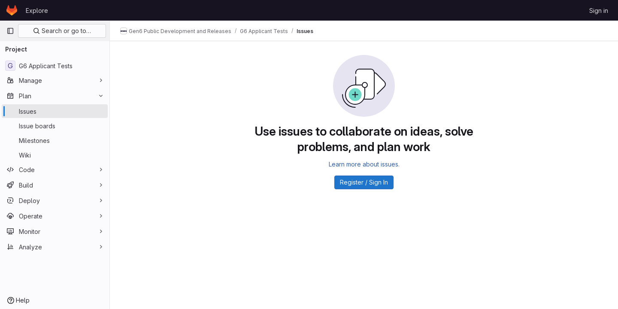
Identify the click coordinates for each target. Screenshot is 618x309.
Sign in (598, 10)
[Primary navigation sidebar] (10, 31)
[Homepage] (12, 10)
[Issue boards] (55, 126)
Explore (37, 10)
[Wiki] (55, 155)
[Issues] (55, 111)
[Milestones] (55, 140)
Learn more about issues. (364, 164)
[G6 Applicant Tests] (55, 66)
